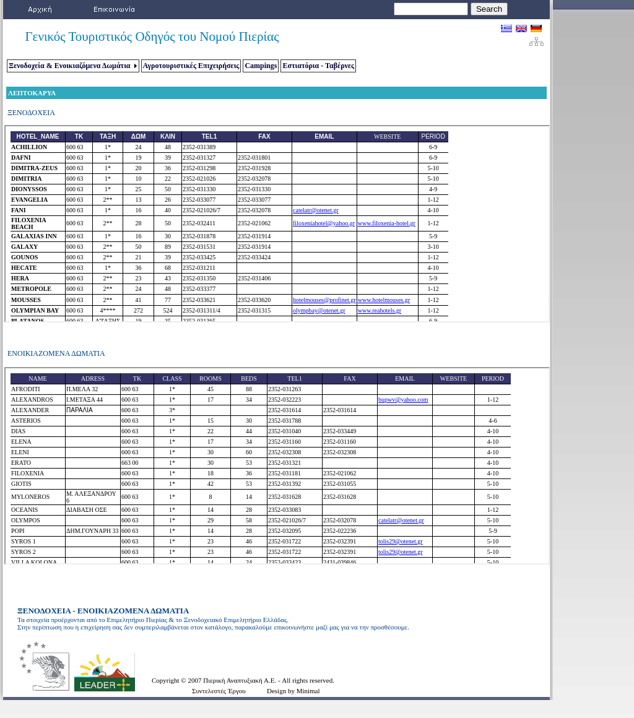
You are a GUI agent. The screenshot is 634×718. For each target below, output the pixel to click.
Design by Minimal (293, 690)
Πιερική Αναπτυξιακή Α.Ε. (240, 680)
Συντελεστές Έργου (219, 690)
